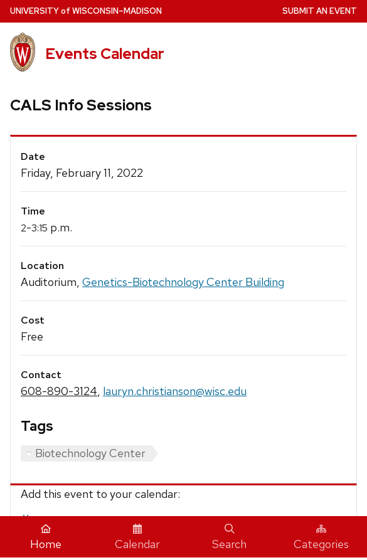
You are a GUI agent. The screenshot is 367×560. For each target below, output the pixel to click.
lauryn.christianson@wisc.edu (175, 391)
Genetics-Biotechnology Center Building (183, 282)
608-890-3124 (59, 391)
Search (229, 537)
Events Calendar (104, 53)
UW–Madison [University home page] (86, 11)
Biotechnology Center (90, 453)
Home (45, 537)
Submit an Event (319, 11)
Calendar (137, 537)
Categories (321, 537)
